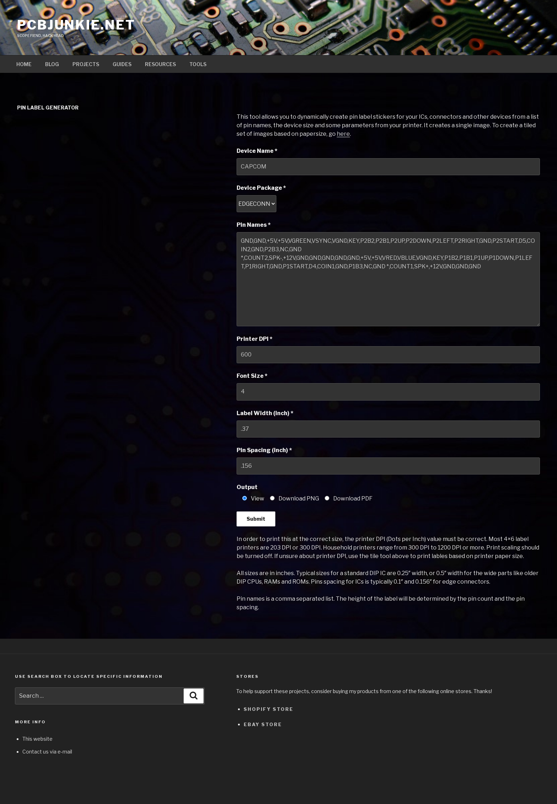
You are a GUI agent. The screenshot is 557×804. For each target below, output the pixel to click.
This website (37, 739)
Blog (52, 64)
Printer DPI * (254, 339)
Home (24, 64)
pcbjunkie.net (76, 25)
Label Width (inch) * (265, 413)
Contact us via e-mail (47, 752)
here (343, 133)
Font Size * (252, 375)
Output (247, 487)
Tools (197, 64)
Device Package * (261, 187)
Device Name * (257, 151)
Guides (122, 64)
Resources (160, 64)
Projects (85, 64)
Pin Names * (254, 224)
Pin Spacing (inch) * (264, 450)
